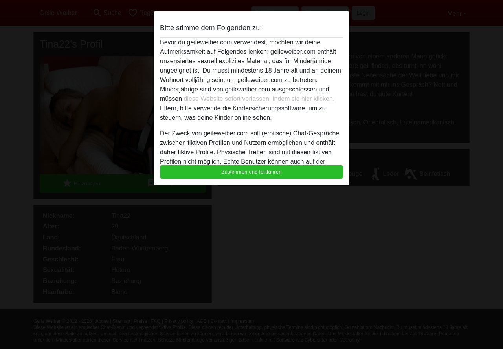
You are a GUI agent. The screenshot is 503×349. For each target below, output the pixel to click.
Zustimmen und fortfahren (251, 172)
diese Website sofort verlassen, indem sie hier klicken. (259, 98)
